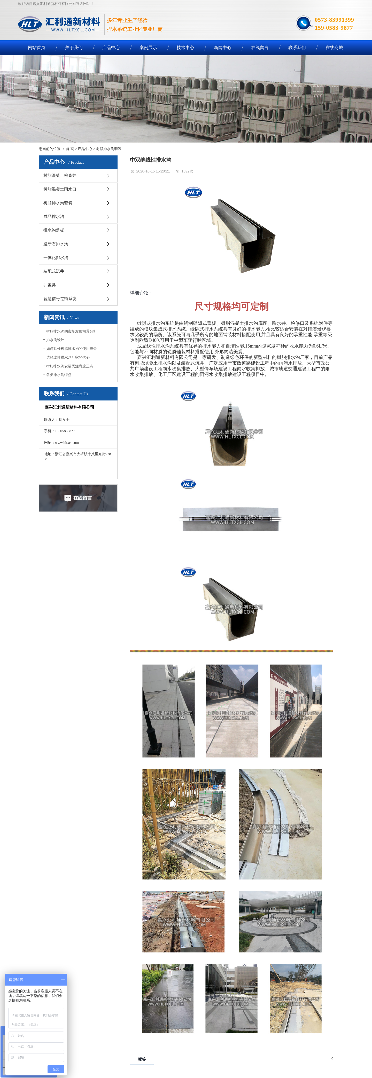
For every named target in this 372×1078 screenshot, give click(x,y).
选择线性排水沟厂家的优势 (68, 357)
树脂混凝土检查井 (59, 175)
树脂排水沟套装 (108, 149)
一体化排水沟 (55, 257)
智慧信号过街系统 (59, 298)
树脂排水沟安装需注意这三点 (69, 366)
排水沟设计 (55, 340)
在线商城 (334, 47)
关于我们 (74, 47)
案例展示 (148, 47)
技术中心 (185, 47)
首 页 (70, 149)
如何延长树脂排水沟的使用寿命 (71, 349)
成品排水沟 (53, 216)
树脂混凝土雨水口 (59, 189)
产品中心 (111, 47)
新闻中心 (222, 47)
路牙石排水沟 (55, 244)
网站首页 (36, 47)
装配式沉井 (53, 271)
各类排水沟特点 (59, 375)
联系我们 (297, 47)
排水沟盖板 (53, 230)
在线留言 (260, 47)
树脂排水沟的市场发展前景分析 (71, 331)
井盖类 (49, 285)
